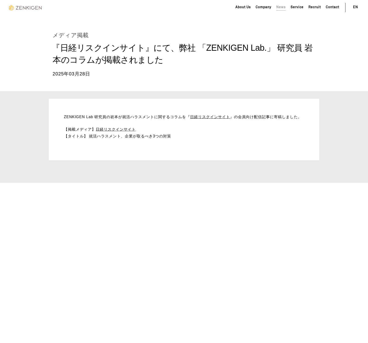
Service (297, 7)
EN (355, 7)
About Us (243, 7)
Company (263, 7)
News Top (22, 22)
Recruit (314, 7)
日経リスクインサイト (210, 117)
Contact (332, 7)
